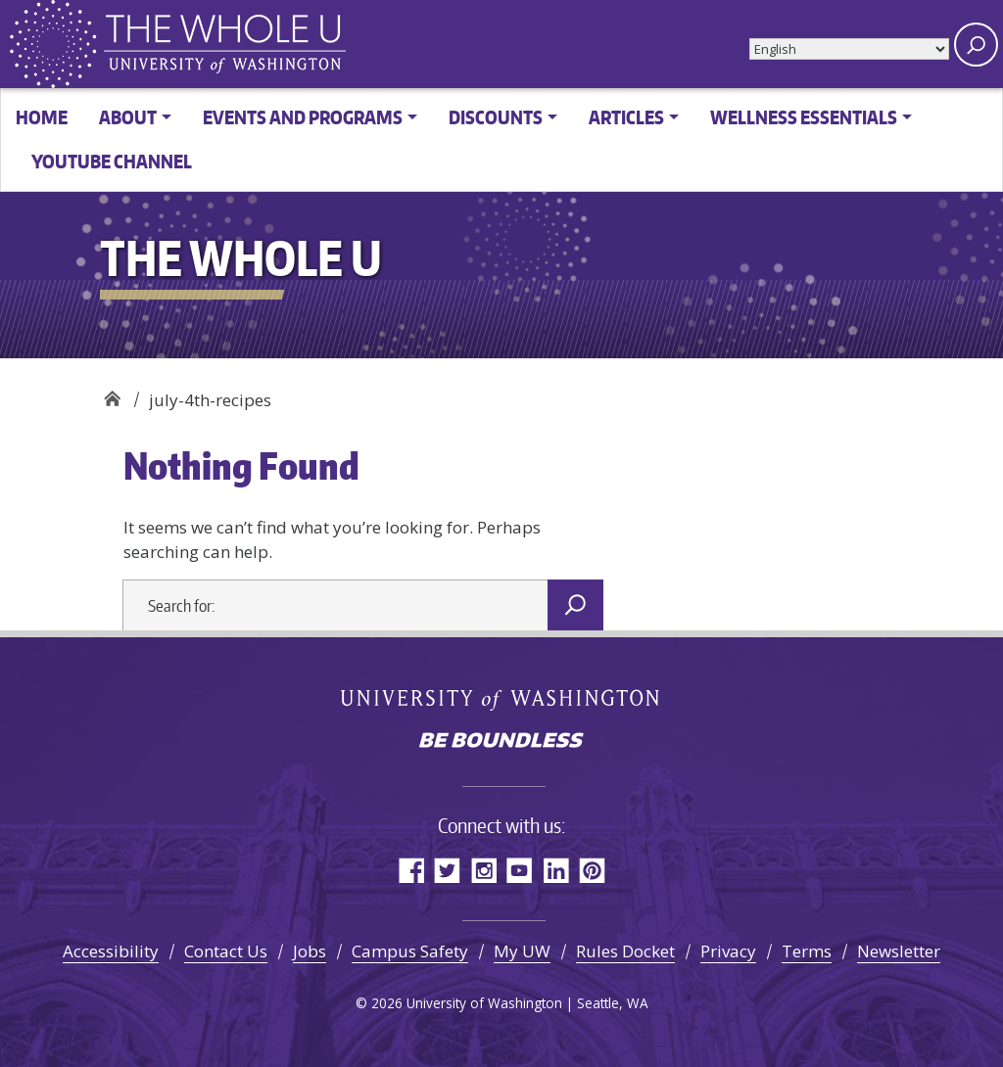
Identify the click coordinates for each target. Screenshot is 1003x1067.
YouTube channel (111, 161)
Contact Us (225, 951)
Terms (807, 951)
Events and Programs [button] (303, 117)
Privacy (728, 951)
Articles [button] (626, 117)
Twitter (447, 870)
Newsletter (898, 951)
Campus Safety (410, 951)
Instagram (483, 870)
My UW (522, 951)
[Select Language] (849, 49)
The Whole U (112, 393)
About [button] (128, 117)
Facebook (411, 870)
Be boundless (501, 742)
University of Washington (502, 699)
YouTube (519, 870)
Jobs (309, 951)
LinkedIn (556, 870)
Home (42, 117)
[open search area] (976, 45)
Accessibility (111, 951)
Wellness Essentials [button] (803, 117)
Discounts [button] (496, 117)
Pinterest (592, 870)
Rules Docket (625, 951)
